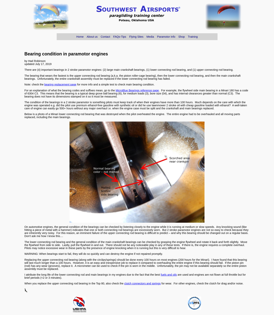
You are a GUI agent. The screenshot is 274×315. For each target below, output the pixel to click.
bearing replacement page (60, 84)
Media (150, 36)
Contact (105, 36)
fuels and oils (169, 274)
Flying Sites (136, 36)
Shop (181, 36)
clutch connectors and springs (142, 283)
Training (193, 36)
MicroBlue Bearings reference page (137, 90)
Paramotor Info (166, 36)
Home (79, 36)
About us (92, 36)
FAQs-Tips (119, 36)
